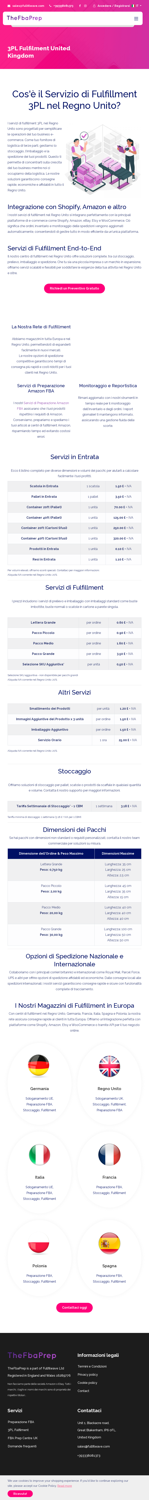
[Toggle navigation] (136, 18)
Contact (83, 1391)
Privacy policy (87, 1374)
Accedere (105, 5)
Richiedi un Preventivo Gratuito (74, 288)
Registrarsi (122, 5)
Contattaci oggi (74, 1307)
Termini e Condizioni (92, 1366)
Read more (64, 1485)
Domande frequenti (22, 1446)
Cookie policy (87, 1383)
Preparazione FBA (21, 1422)
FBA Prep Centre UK (23, 1438)
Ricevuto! (20, 1493)
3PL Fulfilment (18, 1430)
